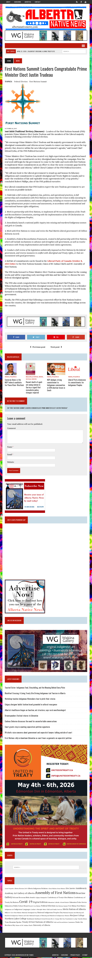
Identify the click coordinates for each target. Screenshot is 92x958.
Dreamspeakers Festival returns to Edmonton (21, 715)
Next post (56, 347)
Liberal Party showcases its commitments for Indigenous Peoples (77, 382)
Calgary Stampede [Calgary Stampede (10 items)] (41, 898)
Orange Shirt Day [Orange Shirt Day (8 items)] (60, 919)
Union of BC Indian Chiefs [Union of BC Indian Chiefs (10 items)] (23, 926)
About (8, 2)
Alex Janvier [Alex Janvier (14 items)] (70, 889)
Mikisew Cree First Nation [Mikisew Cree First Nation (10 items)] (13, 913)
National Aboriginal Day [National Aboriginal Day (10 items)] (29, 913)
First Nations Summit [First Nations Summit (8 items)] (62, 907)
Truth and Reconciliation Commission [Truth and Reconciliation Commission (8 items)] (64, 923)
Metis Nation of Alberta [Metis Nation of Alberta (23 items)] (74, 909)
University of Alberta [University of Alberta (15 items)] (41, 926)
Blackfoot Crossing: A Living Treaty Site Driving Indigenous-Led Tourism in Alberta (35, 693)
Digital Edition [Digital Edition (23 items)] (40, 902)
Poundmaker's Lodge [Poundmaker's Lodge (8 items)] (71, 919)
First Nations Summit (37, 81)
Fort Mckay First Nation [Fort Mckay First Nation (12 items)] (76, 907)
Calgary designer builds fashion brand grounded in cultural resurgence (31, 704)
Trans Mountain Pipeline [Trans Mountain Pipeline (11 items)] (13, 923)
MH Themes (30, 956)
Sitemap (84, 956)
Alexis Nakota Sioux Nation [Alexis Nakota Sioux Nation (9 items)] (56, 889)
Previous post (37, 347)
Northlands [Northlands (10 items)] (30, 919)
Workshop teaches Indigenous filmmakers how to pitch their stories (30, 698)
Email (9, 454)
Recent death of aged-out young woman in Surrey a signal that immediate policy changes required (34, 387)
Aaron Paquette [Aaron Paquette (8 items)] (9, 889)
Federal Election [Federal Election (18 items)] (48, 906)
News (7, 377)
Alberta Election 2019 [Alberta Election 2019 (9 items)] (20, 889)
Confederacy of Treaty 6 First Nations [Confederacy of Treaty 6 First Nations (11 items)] (60, 898)
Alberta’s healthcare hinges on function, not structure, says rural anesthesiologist (35, 710)
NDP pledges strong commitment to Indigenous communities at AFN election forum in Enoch (56, 384)
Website (10, 461)
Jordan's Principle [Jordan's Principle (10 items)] (36, 910)
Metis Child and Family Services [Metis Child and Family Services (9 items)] (52, 910)
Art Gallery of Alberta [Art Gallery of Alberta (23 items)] (24, 893)
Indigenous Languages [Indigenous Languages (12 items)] (22, 910)
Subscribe (17, 2)
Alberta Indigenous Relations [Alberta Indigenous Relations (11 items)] (37, 889)
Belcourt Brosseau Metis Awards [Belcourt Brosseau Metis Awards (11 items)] (23, 898)
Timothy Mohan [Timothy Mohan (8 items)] (82, 919)
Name (9, 446)
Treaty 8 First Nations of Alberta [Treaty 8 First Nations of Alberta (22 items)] (37, 922)
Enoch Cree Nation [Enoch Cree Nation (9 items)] (34, 907)
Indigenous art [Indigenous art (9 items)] (9, 910)
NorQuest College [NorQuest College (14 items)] (77, 916)
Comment (11, 428)
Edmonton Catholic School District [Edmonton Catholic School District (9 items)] (58, 903)
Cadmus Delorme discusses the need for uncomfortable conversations (31, 721)
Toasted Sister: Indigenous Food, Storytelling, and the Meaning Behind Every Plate (35, 687)
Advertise (28, 2)
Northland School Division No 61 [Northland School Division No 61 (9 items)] (44, 919)
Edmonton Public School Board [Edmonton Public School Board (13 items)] (16, 906)
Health (29, 377)
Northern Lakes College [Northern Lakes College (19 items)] (15, 919)
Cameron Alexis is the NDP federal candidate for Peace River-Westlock (14, 382)
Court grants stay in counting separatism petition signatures (27, 727)
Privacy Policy (75, 956)
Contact (37, 2)
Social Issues (31, 379)
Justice (35, 377)
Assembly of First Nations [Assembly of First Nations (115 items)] (55, 893)
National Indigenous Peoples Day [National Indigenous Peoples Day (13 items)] (50, 913)
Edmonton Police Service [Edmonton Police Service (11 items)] (77, 903)
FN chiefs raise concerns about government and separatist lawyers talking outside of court (38, 732)
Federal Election (20, 81)
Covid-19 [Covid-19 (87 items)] (25, 902)
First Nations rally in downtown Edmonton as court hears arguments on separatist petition (38, 738)
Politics (12, 377)
